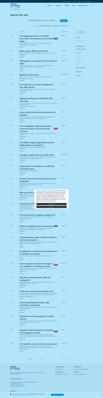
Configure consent (51, 204)
